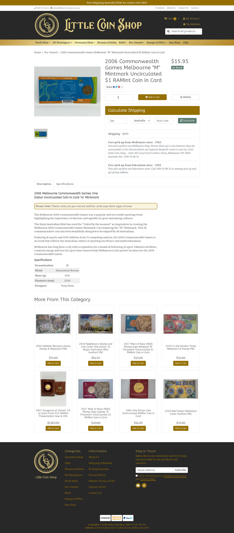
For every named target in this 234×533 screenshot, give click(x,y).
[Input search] (187, 31)
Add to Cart (152, 97)
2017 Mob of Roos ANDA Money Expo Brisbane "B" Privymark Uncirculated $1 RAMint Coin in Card (138, 348)
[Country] (140, 121)
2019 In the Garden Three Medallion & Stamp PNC (181, 347)
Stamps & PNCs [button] (156, 42)
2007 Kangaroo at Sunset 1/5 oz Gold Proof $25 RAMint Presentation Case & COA (53, 413)
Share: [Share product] (113, 87)
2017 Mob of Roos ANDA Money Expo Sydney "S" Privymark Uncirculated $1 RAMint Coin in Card (95, 413)
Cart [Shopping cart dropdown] (170, 18)
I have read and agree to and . (161, 478)
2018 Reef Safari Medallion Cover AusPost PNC (181, 412)
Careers (195, 8)
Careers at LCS (97, 486)
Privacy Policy (97, 474)
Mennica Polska (107, 42)
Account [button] (191, 18)
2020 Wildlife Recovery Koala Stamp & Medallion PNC (53, 347)
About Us (171, 8)
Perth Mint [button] (42, 42)
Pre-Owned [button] (135, 42)
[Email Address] (154, 470)
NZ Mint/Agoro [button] (61, 42)
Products (160, 8)
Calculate (187, 120)
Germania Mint (74, 457)
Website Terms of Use (102, 480)
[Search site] (168, 31)
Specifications (65, 183)
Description (44, 183)
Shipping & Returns (100, 463)
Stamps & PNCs (74, 498)
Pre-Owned (71, 486)
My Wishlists (191, 24)
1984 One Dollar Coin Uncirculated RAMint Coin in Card (138, 413)
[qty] (117, 121)
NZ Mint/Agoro (74, 474)
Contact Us (183, 8)
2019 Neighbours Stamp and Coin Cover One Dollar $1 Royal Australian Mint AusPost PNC (95, 348)
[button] (185, 97)
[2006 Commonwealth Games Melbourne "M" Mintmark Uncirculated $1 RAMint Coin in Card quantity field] (119, 97)
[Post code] (164, 121)
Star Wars (174, 42)
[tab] (44, 184)
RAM (68, 492)
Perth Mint (71, 480)
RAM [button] (122, 42)
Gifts (186, 42)
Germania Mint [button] (84, 42)
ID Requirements (99, 469)
